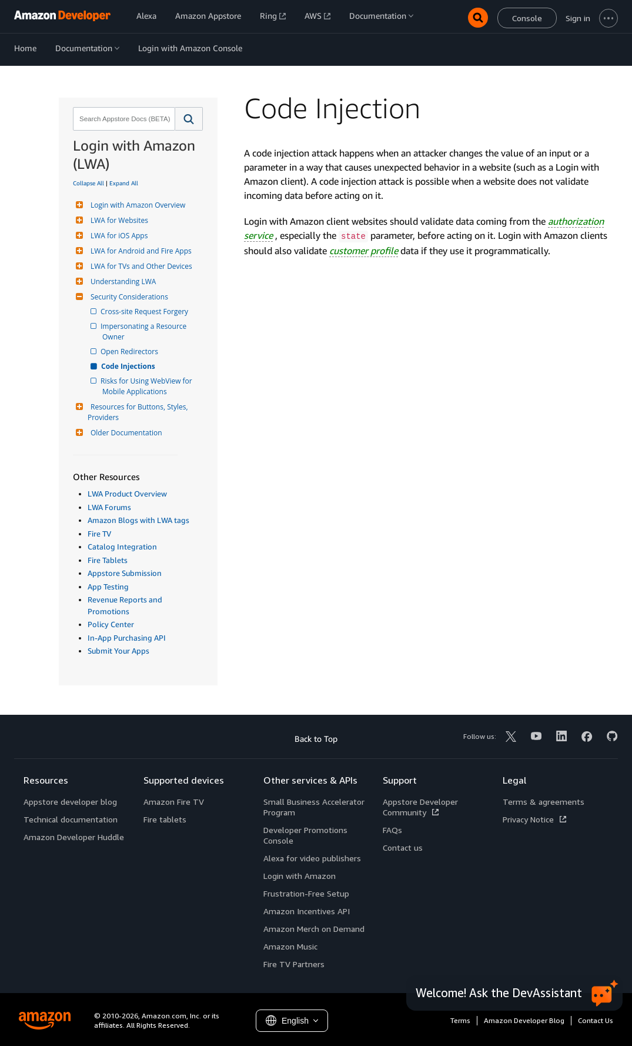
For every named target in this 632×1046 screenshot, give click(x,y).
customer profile (363, 250)
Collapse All (88, 182)
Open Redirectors (130, 352)
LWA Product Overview (127, 493)
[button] (189, 119)
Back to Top (316, 739)
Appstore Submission (125, 573)
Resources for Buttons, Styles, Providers (139, 412)
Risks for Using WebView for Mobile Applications (148, 386)
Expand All (123, 182)
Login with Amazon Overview (136, 205)
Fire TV (99, 533)
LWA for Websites (118, 220)
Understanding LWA (122, 282)
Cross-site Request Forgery (145, 312)
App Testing (108, 586)
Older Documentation (125, 433)
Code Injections (128, 366)
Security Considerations (128, 297)
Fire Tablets (108, 560)
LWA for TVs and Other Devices (140, 266)
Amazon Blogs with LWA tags (138, 520)
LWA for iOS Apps (118, 236)
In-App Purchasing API (127, 637)
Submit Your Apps (118, 650)
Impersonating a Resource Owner (145, 331)
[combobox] (122, 119)
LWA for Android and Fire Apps (140, 251)
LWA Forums (109, 507)
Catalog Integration (122, 546)
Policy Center (111, 624)
